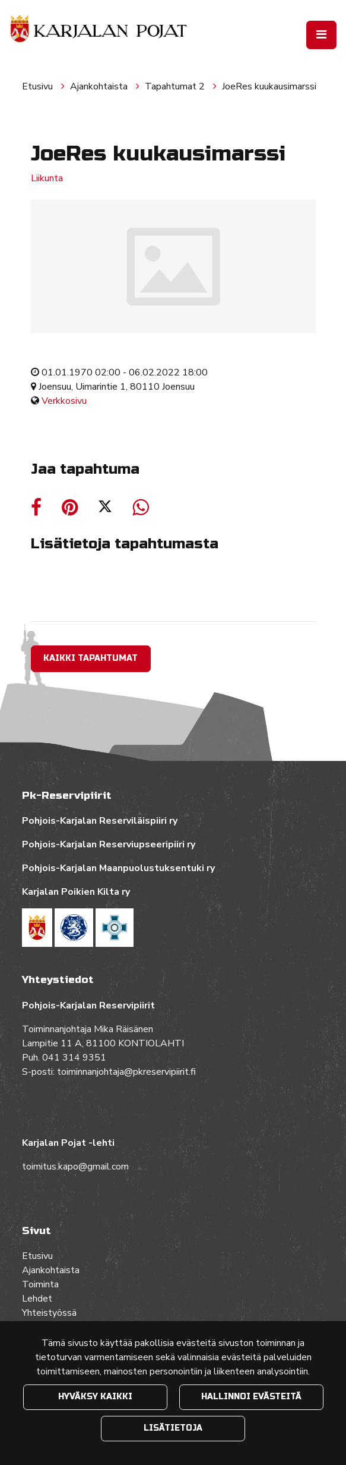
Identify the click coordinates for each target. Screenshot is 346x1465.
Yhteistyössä (49, 1312)
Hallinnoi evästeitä (251, 1397)
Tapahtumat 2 (176, 86)
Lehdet (37, 1298)
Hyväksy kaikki (95, 1397)
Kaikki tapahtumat (90, 658)
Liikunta (47, 178)
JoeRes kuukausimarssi (269, 86)
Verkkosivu (64, 400)
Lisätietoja (173, 1428)
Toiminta (41, 1284)
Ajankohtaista (100, 86)
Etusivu (38, 86)
